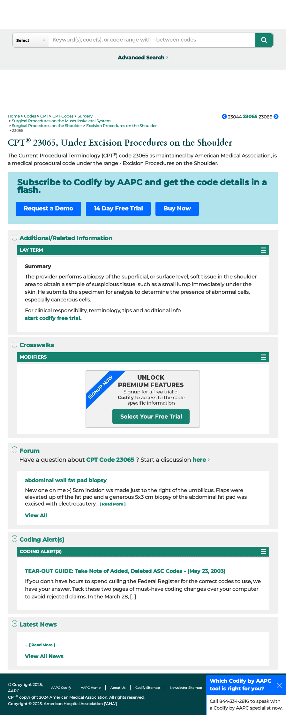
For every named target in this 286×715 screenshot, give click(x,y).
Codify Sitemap (147, 688)
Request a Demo (48, 208)
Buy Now (177, 208)
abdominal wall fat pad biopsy (66, 480)
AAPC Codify (61, 688)
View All (36, 516)
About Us (117, 688)
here (199, 459)
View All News (44, 656)
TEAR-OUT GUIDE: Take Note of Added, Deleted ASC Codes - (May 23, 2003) (125, 571)
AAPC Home (91, 688)
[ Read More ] (112, 504)
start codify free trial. (53, 318)
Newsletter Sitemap (186, 688)
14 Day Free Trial (118, 208)
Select (22, 40)
